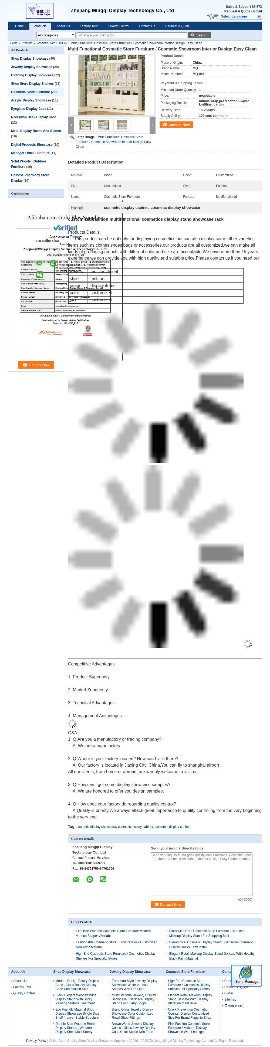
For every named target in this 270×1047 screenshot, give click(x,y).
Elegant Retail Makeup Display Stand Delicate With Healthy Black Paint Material (190, 999)
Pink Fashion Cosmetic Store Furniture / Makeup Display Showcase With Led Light (189, 1028)
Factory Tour (89, 26)
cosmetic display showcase (96, 827)
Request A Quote (237, 11)
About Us (63, 26)
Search (202, 35)
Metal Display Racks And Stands (36, 131)
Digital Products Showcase (32, 145)
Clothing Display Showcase (32, 75)
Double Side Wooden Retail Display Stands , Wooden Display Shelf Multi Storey (75, 1028)
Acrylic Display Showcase (31, 100)
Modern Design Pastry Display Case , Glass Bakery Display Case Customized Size (77, 985)
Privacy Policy (36, 1041)
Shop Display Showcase (29, 58)
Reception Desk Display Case (33, 117)
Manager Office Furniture (30, 153)
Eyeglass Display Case (28, 109)
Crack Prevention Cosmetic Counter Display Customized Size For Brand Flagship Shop (189, 1013)
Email (257, 11)
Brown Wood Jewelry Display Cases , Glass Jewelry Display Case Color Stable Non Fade (133, 1028)
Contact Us (147, 26)
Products (40, 26)
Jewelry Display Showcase (31, 67)
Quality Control (118, 26)
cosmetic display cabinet (135, 827)
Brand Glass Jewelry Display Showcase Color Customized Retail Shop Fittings (132, 1013)
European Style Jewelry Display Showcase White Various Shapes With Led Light (134, 985)
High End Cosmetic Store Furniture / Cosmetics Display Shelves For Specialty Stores (189, 985)
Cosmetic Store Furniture (52, 43)
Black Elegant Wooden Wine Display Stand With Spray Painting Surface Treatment (75, 999)
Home (19, 26)
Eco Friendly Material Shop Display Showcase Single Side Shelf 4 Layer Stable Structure (77, 1013)
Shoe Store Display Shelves (32, 84)
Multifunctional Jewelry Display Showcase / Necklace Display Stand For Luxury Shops (134, 999)
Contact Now (179, 125)
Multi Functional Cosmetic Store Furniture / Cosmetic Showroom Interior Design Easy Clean (113, 142)
